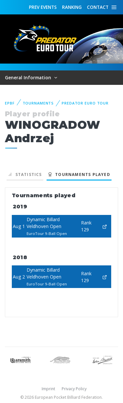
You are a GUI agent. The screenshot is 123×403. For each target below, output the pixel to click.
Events (43, 7)
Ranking (72, 7)
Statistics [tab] (25, 174)
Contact (98, 7)
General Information (28, 77)
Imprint (48, 389)
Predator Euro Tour (85, 103)
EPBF (10, 103)
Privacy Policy (74, 389)
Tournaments (38, 103)
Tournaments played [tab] (79, 174)
